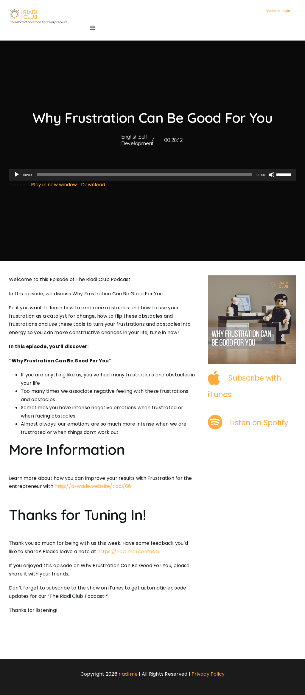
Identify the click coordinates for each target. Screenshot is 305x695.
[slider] (144, 174)
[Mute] (272, 175)
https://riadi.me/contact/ (128, 551)
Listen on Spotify (259, 423)
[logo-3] (40, 9)
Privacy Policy (208, 674)
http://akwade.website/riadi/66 (93, 486)
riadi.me (128, 674)
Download (93, 184)
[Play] (17, 175)
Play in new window (54, 184)
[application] (152, 175)
